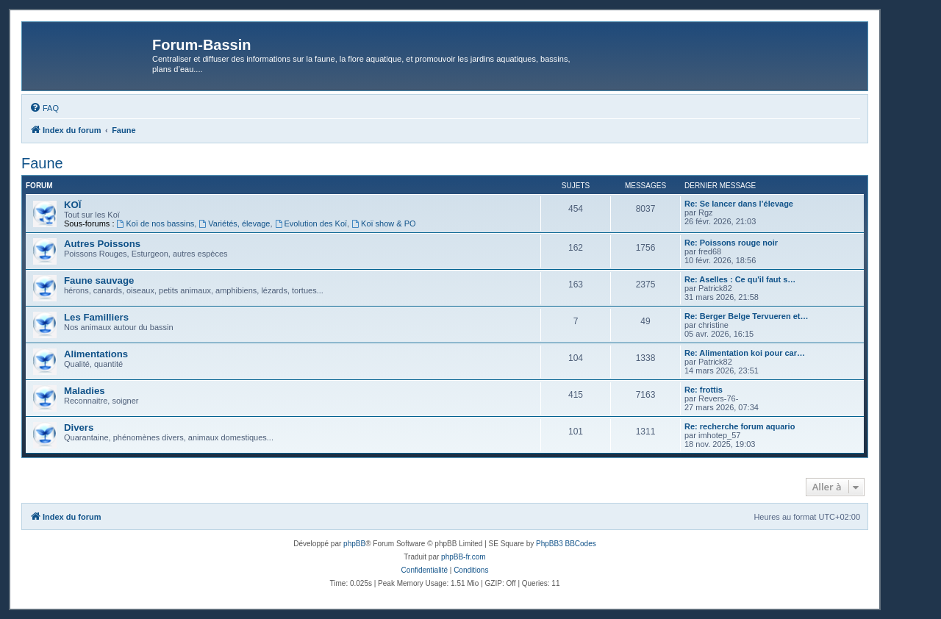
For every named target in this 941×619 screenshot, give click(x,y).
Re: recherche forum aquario (739, 426)
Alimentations (96, 353)
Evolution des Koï (311, 223)
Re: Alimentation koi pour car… (744, 352)
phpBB (354, 544)
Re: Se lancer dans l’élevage (738, 203)
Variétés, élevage (234, 223)
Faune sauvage (99, 280)
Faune (42, 163)
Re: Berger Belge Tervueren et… (746, 316)
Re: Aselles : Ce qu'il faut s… (739, 279)
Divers (78, 427)
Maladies (84, 390)
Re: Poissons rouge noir (731, 242)
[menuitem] (44, 108)
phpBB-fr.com (463, 557)
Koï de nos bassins (156, 223)
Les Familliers (96, 317)
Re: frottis (703, 389)
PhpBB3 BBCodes (566, 544)
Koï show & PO (383, 223)
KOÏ (72, 204)
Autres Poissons (102, 243)
